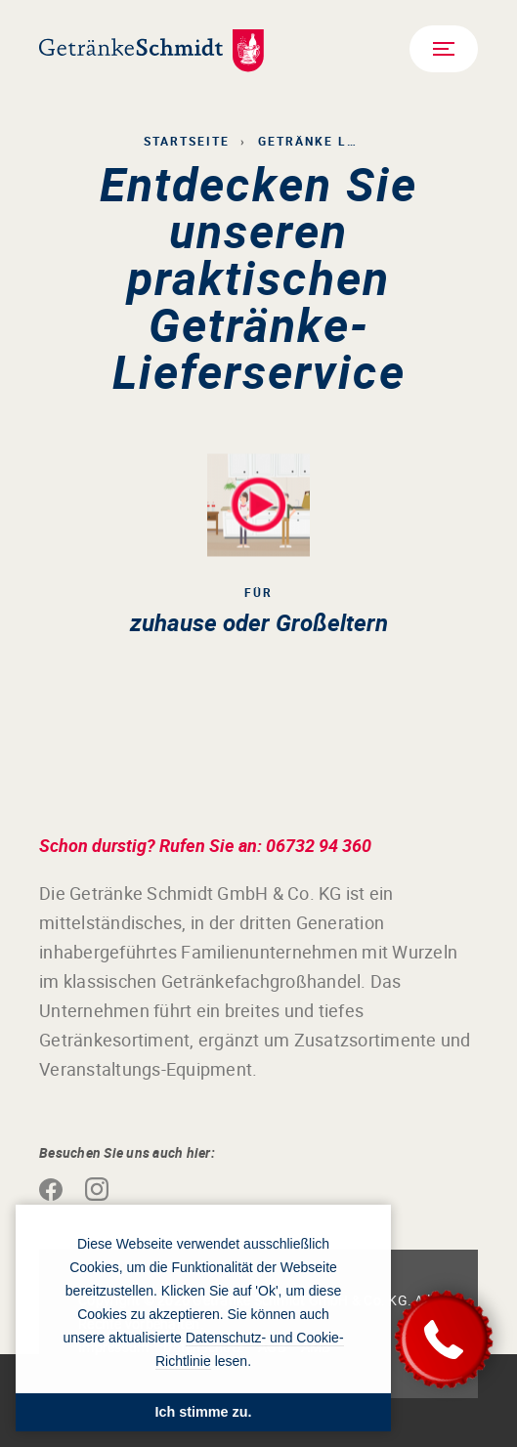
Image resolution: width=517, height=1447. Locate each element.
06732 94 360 (318, 845)
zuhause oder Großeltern (259, 622)
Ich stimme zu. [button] (202, 1412)
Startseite (187, 141)
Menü (441, 48)
